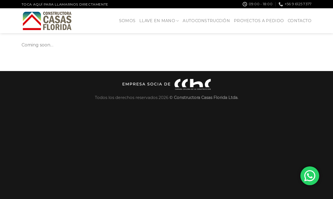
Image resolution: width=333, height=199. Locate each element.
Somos (127, 20)
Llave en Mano (159, 20)
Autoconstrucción (206, 20)
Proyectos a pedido (259, 20)
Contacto (299, 20)
